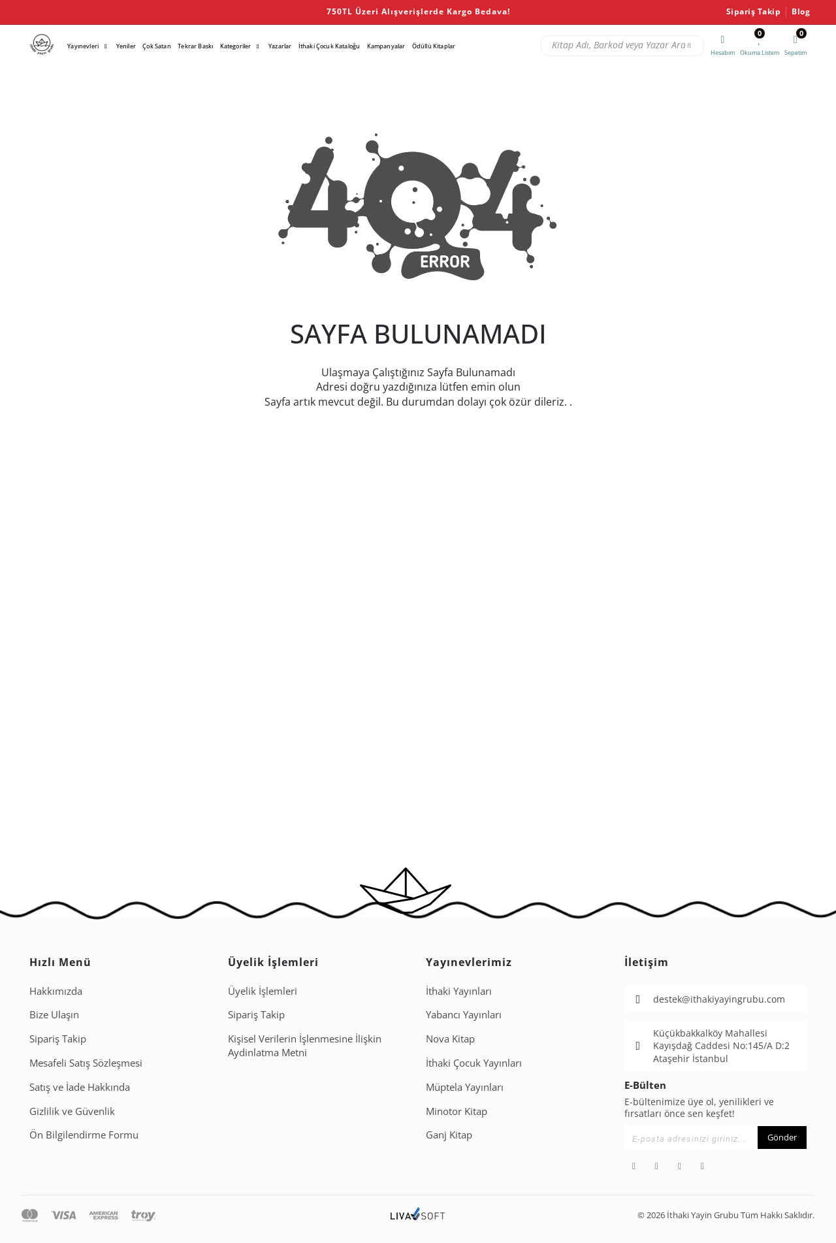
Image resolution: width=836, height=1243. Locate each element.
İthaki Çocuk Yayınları (474, 1062)
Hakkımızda (55, 990)
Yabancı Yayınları (464, 1014)
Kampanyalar (386, 46)
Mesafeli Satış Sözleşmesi (85, 1062)
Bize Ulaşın (54, 1014)
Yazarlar (279, 46)
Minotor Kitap (456, 1111)
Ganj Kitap (449, 1134)
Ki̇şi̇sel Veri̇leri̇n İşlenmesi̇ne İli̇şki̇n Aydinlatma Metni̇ (304, 1045)
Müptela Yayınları (465, 1086)
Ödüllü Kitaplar (433, 46)
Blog (801, 12)
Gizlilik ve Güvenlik (72, 1111)
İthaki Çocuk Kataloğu (329, 46)
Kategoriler (235, 46)
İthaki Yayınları (459, 990)
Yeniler (126, 46)
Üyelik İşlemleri (262, 990)
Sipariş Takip (753, 12)
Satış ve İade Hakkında (79, 1086)
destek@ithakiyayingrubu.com (719, 999)
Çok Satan (156, 46)
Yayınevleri (83, 46)
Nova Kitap (450, 1038)
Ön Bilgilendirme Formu (83, 1134)
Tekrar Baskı (195, 46)
